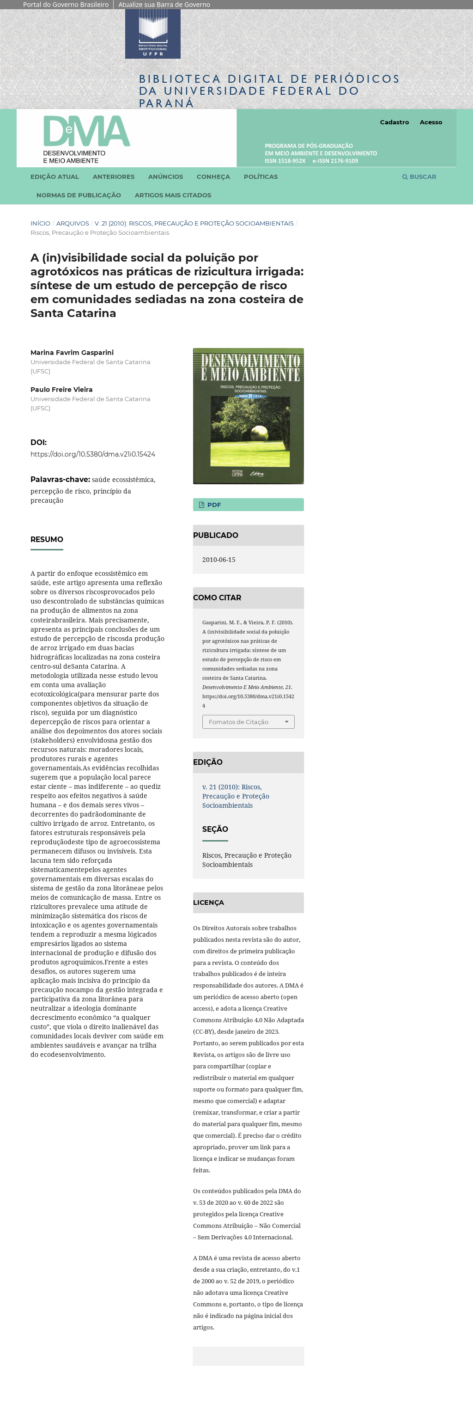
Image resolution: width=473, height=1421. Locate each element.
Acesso (431, 122)
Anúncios (165, 176)
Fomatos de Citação (238, 722)
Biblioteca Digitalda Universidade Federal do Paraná (270, 91)
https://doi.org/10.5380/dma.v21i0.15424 (92, 454)
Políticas (261, 176)
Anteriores (113, 176)
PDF (213, 504)
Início (40, 223)
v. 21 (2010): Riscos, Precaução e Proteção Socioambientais (194, 223)
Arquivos (72, 223)
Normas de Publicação (78, 195)
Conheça (213, 176)
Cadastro (394, 122)
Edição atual (54, 176)
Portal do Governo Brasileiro (66, 4)
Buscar (419, 176)
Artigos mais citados (173, 195)
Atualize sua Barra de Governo (164, 4)
